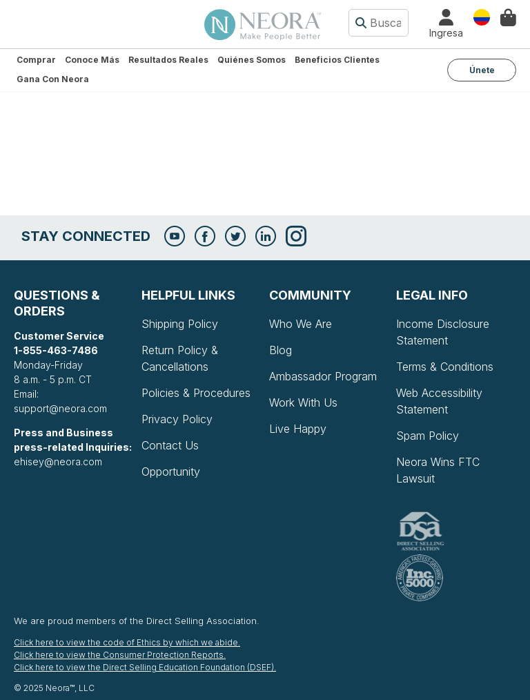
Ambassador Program (323, 376)
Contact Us (170, 445)
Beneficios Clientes (337, 60)
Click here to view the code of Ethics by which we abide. (127, 642)
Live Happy (297, 429)
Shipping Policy (179, 324)
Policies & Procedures (196, 393)
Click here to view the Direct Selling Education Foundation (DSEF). (145, 667)
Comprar (36, 60)
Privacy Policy (177, 419)
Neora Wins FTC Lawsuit (438, 470)
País (481, 16)
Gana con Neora (53, 79)
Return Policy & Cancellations (179, 358)
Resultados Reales (168, 60)
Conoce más (92, 60)
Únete (482, 70)
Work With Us (303, 402)
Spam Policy (427, 436)
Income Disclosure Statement (442, 332)
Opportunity (170, 471)
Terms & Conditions (444, 366)
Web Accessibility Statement (439, 401)
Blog (280, 350)
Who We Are (300, 324)
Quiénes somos (251, 60)
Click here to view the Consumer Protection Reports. (120, 655)
